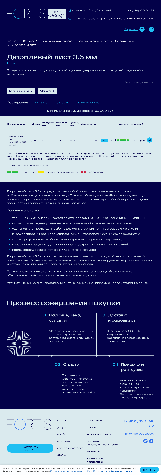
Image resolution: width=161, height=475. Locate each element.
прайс (104, 18)
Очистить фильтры (139, 82)
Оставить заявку (30, 448)
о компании (132, 18)
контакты (147, 18)
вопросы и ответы (99, 434)
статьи (62, 454)
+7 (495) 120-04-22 (141, 10)
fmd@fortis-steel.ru (101, 10)
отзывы (92, 427)
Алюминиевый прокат (94, 41)
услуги (93, 18)
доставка (115, 18)
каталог (82, 18)
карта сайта (95, 451)
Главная (12, 41)
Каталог (28, 41)
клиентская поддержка (95, 460)
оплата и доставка (70, 448)
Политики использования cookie (70, 471)
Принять (149, 470)
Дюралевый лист (24, 44)
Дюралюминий (125, 41)
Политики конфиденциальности (113, 471)
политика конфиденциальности (101, 443)
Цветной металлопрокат (57, 41)
